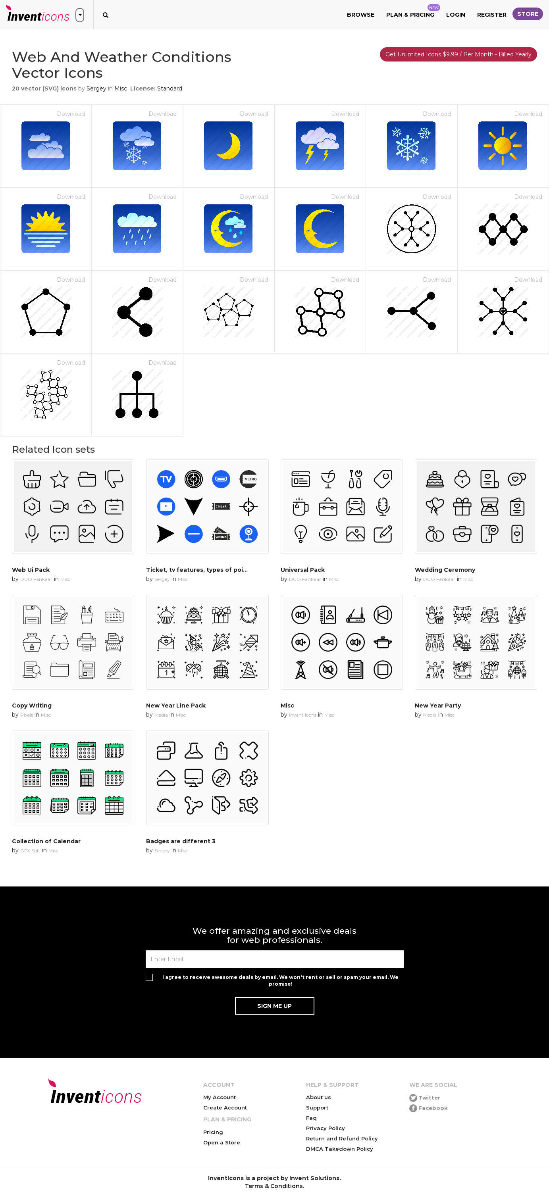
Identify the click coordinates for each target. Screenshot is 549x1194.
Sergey (96, 88)
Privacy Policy (325, 1128)
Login (455, 14)
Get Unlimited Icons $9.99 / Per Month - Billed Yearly (458, 54)
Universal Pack (303, 569)
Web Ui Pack (31, 569)
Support (317, 1107)
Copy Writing (32, 705)
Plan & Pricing (413, 11)
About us (318, 1097)
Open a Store (221, 1142)
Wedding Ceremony (445, 569)
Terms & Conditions (274, 1186)
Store (527, 13)
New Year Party (438, 705)
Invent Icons (302, 715)
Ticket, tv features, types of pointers (202, 569)
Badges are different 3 (181, 841)
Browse (360, 14)
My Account (219, 1097)
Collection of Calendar (46, 841)
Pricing (213, 1132)
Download (71, 113)
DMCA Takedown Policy (339, 1149)
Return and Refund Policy (342, 1138)
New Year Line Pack (176, 705)
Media (161, 715)
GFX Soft (30, 851)
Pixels (26, 715)
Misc (120, 88)
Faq (311, 1118)
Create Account (225, 1107)
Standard (169, 88)
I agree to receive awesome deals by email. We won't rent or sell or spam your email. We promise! (280, 980)
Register (492, 14)
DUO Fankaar (36, 579)
